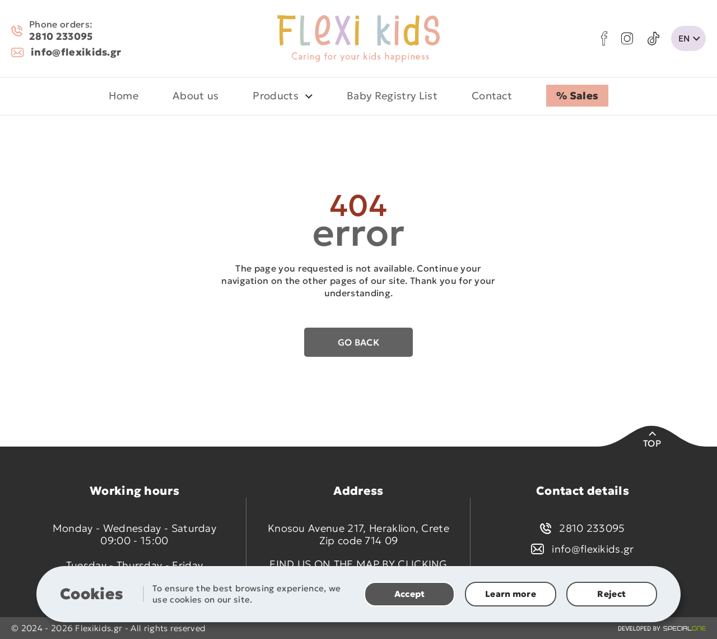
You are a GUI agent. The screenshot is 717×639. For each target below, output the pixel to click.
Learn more (510, 594)
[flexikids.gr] (358, 38)
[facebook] (604, 38)
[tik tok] (653, 38)
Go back (358, 342)
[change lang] (688, 38)
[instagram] (627, 38)
